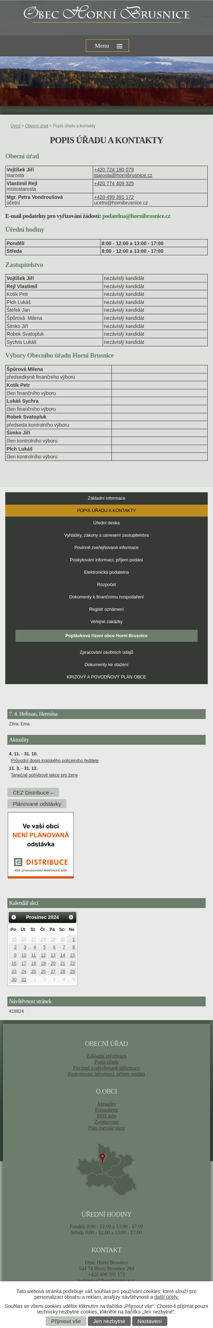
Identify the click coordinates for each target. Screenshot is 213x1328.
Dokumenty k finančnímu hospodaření (106, 597)
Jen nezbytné (109, 1321)
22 (72, 963)
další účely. (166, 1297)
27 (33, 939)
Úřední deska (106, 522)
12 (43, 955)
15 (72, 955)
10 (23, 955)
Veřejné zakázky (106, 621)
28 (43, 939)
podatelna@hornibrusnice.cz (106, 1280)
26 (23, 939)
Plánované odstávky (37, 803)
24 (23, 971)
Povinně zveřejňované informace (107, 547)
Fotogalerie (106, 1110)
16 (14, 963)
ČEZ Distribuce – (33, 792)
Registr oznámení (106, 609)
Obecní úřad (36, 125)
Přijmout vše (66, 1321)
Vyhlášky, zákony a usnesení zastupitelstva (106, 535)
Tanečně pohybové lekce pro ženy (44, 775)
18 (33, 963)
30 (62, 939)
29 (53, 939)
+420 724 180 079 (114, 169)
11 (33, 955)
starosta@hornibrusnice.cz (123, 175)
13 (53, 955)
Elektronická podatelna (106, 572)
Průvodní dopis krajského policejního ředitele (55, 760)
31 (23, 979)
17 (23, 963)
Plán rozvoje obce (106, 1128)
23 (14, 971)
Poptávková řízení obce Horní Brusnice (106, 635)
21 (62, 963)
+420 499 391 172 (114, 197)
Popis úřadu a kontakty (106, 510)
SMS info (106, 1116)
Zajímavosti (107, 1122)
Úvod (15, 125)
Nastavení (149, 1321)
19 (43, 963)
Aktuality (106, 1104)
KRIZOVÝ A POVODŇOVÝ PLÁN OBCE (106, 677)
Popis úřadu (107, 1062)
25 (14, 939)
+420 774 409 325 (114, 183)
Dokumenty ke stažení (107, 664)
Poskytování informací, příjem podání (106, 560)
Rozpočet (106, 584)
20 (53, 963)
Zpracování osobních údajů (106, 652)
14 (62, 955)
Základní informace (106, 498)
